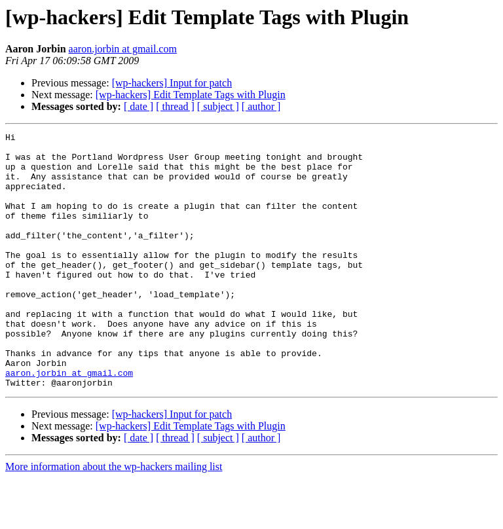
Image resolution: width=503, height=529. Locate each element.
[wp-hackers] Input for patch (172, 82)
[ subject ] (218, 106)
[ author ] (261, 106)
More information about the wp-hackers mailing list (113, 517)
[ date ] (138, 106)
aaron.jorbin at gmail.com (123, 48)
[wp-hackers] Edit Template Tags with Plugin (191, 94)
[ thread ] (175, 106)
